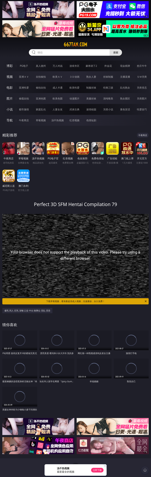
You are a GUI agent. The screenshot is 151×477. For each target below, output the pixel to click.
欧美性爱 (74, 87)
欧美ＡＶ (58, 76)
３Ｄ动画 (74, 76)
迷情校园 (91, 109)
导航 (10, 120)
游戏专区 (74, 66)
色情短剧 (91, 120)
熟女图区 (125, 98)
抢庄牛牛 (142, 66)
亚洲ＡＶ (24, 76)
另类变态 (142, 87)
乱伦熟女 (125, 87)
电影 (10, 87)
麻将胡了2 (91, 66)
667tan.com (75, 44)
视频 (10, 77)
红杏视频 (74, 120)
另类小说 (108, 109)
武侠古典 (74, 109)
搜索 (115, 52)
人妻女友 (58, 109)
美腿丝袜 (91, 98)
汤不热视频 (57, 120)
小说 (10, 109)
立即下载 (97, 470)
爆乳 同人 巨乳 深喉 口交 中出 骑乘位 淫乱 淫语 (27, 310)
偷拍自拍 (41, 87)
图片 (10, 98)
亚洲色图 (41, 98)
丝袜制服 (108, 76)
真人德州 (41, 66)
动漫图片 (74, 98)
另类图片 (142, 98)
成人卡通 (58, 87)
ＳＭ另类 (142, 76)
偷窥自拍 (24, 98)
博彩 (10, 66)
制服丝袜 (91, 87)
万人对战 (58, 66)
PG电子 (24, 66)
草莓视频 (41, 120)
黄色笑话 (125, 109)
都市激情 (24, 109)
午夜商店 (24, 120)
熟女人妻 (91, 76)
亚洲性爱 (24, 87)
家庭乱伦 (41, 109)
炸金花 (108, 66)
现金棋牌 (125, 66)
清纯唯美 (108, 98)
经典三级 (108, 87)
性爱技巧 (142, 109)
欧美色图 (58, 98)
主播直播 (125, 76)
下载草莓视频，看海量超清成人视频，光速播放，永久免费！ (96, 301)
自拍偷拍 (41, 76)
